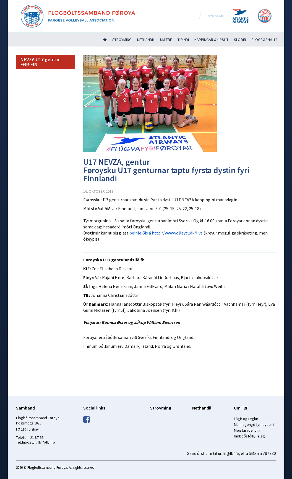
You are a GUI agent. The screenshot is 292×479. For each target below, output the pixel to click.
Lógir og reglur (246, 418)
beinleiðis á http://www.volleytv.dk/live (166, 233)
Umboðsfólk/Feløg (249, 436)
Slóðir (240, 39)
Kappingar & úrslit (211, 39)
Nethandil (146, 39)
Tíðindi (183, 39)
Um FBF (166, 39)
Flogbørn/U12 (264, 39)
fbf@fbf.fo (46, 442)
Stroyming (122, 39)
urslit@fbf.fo (228, 453)
